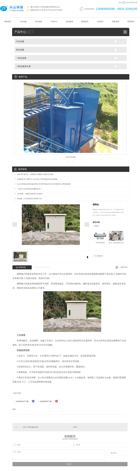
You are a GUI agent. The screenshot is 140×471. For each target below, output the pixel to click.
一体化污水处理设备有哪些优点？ (29, 189)
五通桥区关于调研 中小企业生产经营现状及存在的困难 (37, 179)
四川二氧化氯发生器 (116, 243)
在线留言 (98, 256)
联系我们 (131, 21)
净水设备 (38, 21)
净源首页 (7, 21)
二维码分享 (123, 267)
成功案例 (69, 21)
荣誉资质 (115, 21)
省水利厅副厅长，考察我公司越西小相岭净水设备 (35, 174)
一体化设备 (21, 58)
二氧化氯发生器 (23, 66)
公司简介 (100, 21)
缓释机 (96, 226)
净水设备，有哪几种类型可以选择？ (30, 194)
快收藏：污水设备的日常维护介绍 (29, 199)
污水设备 (23, 21)
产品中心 (54, 21)
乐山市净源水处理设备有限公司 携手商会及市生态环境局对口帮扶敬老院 (44, 184)
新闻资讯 (84, 21)
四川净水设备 (71, 157)
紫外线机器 (100, 243)
